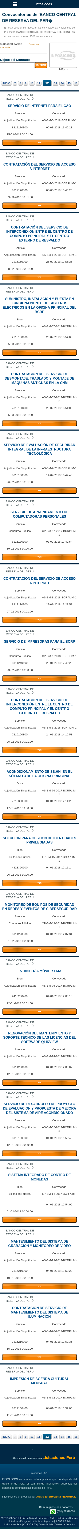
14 (62, 83)
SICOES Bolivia (63, 1521)
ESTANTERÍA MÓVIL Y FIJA (39, 971)
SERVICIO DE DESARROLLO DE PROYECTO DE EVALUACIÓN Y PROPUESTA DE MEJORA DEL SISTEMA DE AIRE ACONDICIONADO (39, 1108)
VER (39, 143)
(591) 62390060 (62, 1511)
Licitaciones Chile (46, 1518)
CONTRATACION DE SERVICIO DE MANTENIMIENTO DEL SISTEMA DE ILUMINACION (39, 1312)
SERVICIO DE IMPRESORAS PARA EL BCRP (39, 641)
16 (76, 83)
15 (69, 83)
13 (55, 83)
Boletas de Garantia (65, 1524)
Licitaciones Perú (12, 1524)
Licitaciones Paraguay (19, 1521)
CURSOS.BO (30, 1524)
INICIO (6, 83)
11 (38, 83)
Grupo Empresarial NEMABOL (56, 1496)
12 (47, 83)
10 (32, 83)
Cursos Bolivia (46, 1524)
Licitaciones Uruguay (67, 1518)
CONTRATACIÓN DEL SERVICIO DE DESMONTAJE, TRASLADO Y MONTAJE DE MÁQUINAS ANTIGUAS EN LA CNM (39, 378)
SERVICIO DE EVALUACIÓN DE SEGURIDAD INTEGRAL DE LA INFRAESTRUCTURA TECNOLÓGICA (39, 449)
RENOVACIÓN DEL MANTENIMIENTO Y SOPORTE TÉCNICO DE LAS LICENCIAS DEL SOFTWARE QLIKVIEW (39, 1038)
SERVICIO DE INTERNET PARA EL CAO (39, 106)
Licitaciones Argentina (43, 1521)
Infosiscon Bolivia (27, 1518)
